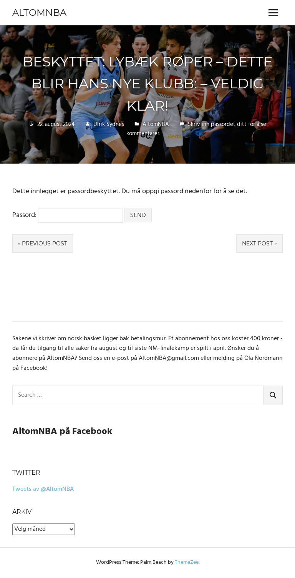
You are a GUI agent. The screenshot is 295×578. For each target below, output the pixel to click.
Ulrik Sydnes (108, 124)
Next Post (257, 243)
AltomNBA (39, 12)
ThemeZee (187, 562)
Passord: (67, 215)
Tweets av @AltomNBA (43, 489)
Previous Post (44, 243)
